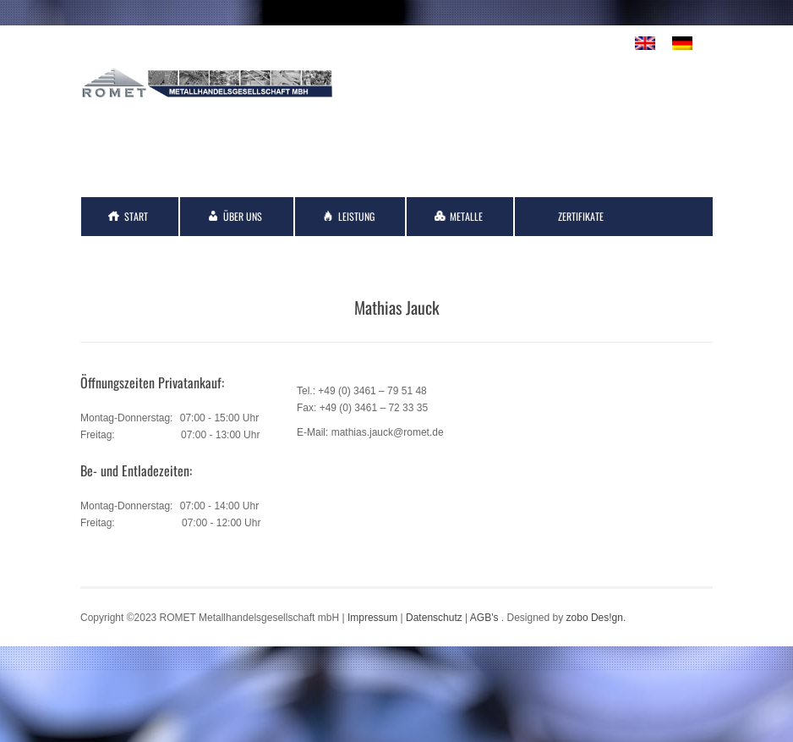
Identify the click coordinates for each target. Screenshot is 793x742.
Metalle (466, 216)
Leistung (356, 216)
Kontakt (142, 255)
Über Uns (242, 216)
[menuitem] (645, 43)
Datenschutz (434, 618)
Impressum (372, 618)
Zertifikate (581, 216)
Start (136, 216)
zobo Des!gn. (596, 618)
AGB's (484, 618)
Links (245, 255)
